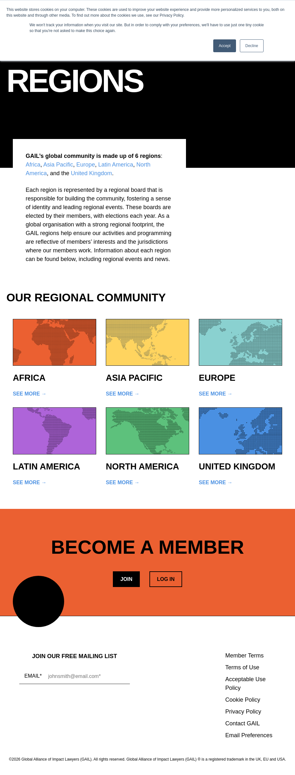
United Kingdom (91, 173)
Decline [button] (251, 46)
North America (142, 466)
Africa (33, 164)
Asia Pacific (58, 164)
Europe (85, 164)
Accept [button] (225, 46)
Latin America (115, 164)
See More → (29, 394)
